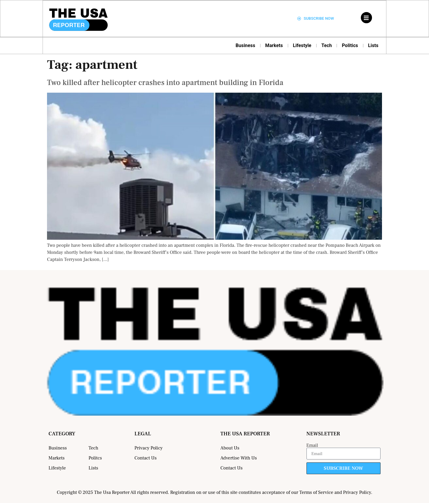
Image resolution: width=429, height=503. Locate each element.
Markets (274, 45)
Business (245, 45)
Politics (350, 45)
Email (312, 445)
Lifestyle (302, 45)
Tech (326, 45)
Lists (373, 45)
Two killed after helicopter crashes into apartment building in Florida (165, 83)
